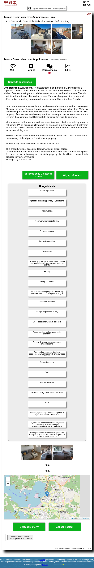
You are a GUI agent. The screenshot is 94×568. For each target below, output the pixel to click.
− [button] (8, 483)
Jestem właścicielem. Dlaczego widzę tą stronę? (20, 537)
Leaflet (72, 518)
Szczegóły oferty (29, 527)
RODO (45, 565)
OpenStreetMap (83, 518)
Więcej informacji (72, 175)
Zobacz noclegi (64, 527)
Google (42, 560)
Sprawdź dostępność (20, 82)
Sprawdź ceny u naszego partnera (38, 175)
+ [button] (8, 479)
